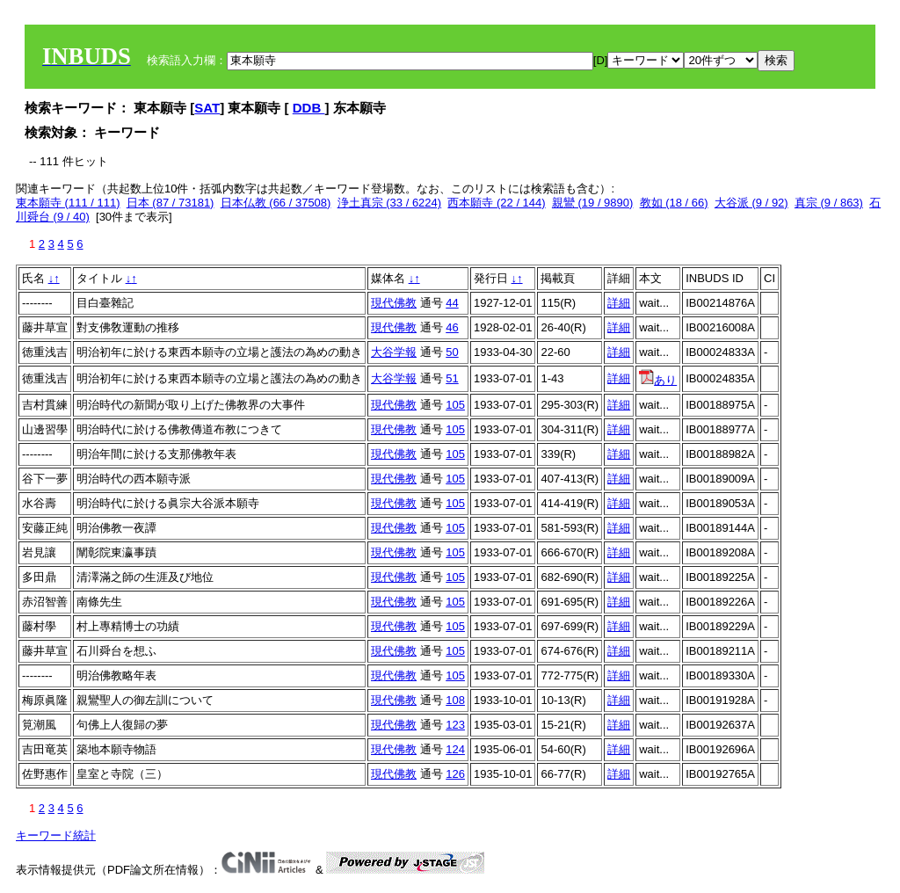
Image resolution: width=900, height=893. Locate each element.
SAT (207, 107)
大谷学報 (394, 352)
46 (452, 327)
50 (452, 352)
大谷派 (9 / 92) (751, 202)
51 (452, 378)
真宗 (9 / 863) (829, 202)
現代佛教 (394, 302)
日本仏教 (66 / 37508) (276, 202)
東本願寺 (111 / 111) (68, 202)
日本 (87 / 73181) (170, 202)
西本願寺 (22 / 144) (496, 202)
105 (455, 404)
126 (455, 773)
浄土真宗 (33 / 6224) (390, 202)
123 (455, 724)
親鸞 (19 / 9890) (593, 202)
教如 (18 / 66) (674, 202)
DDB (309, 107)
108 (455, 700)
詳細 (618, 302)
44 (452, 302)
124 (455, 749)
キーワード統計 (56, 835)
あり (658, 380)
